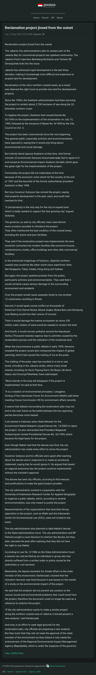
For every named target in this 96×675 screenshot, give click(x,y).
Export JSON (35, 671)
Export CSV (21, 671)
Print (20, 653)
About (60, 17)
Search (45, 17)
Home (36, 17)
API (53, 17)
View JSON (11, 653)
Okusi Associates (55, 666)
